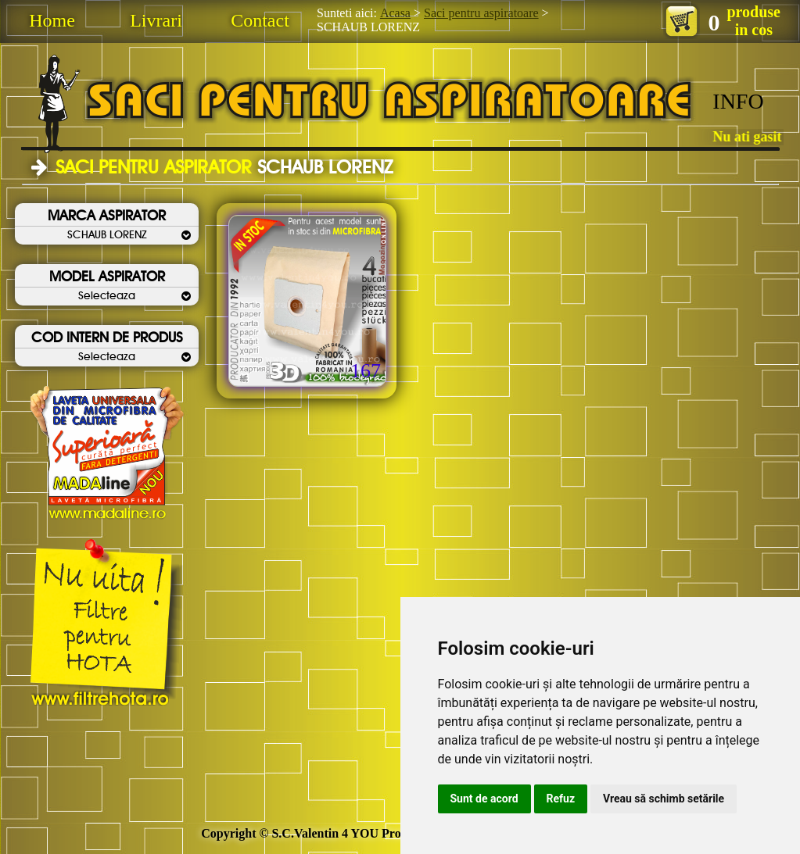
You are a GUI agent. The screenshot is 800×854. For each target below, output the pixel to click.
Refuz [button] (561, 798)
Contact (260, 20)
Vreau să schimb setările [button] (663, 798)
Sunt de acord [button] (484, 798)
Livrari (156, 20)
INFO (737, 101)
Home (52, 20)
